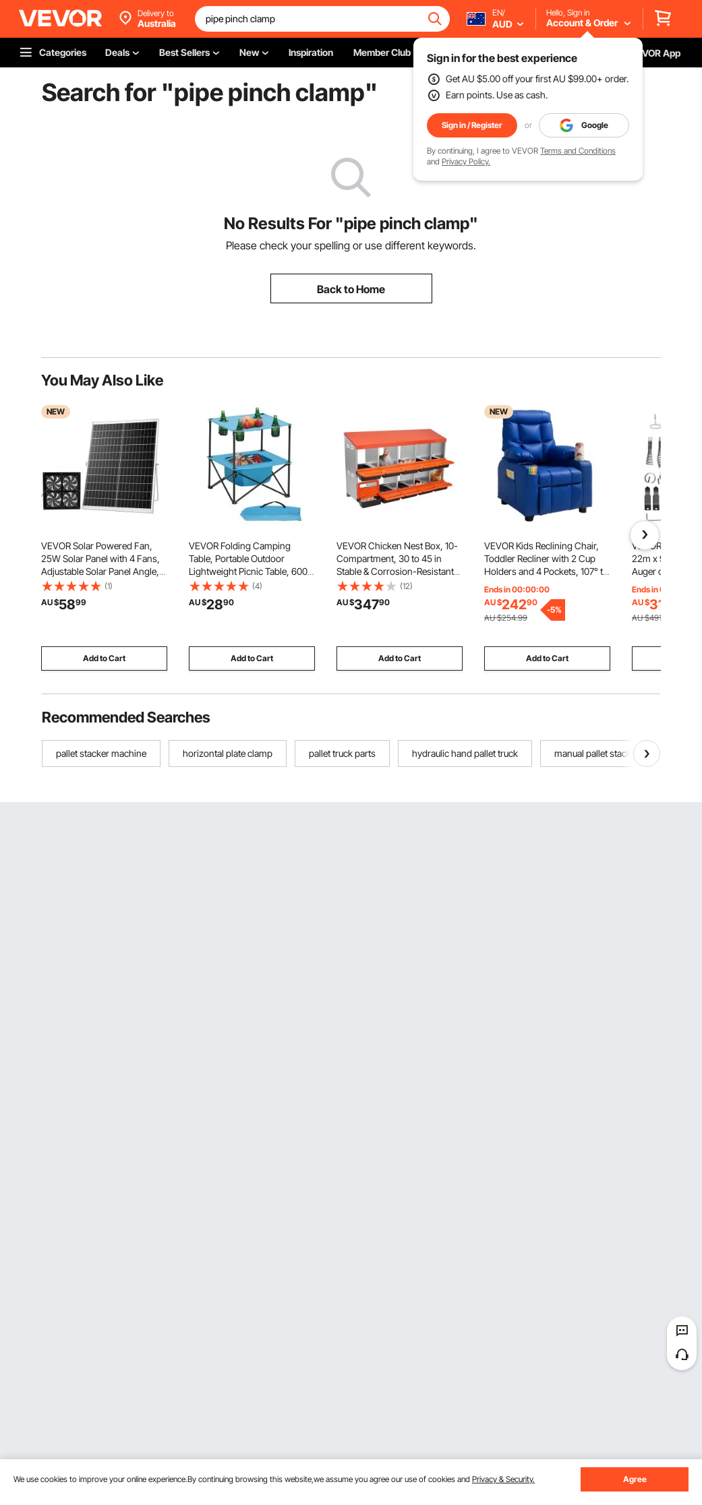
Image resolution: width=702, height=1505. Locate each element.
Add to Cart (104, 658)
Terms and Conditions (578, 151)
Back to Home (351, 289)
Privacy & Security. (503, 1479)
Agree (635, 1479)
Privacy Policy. (466, 161)
